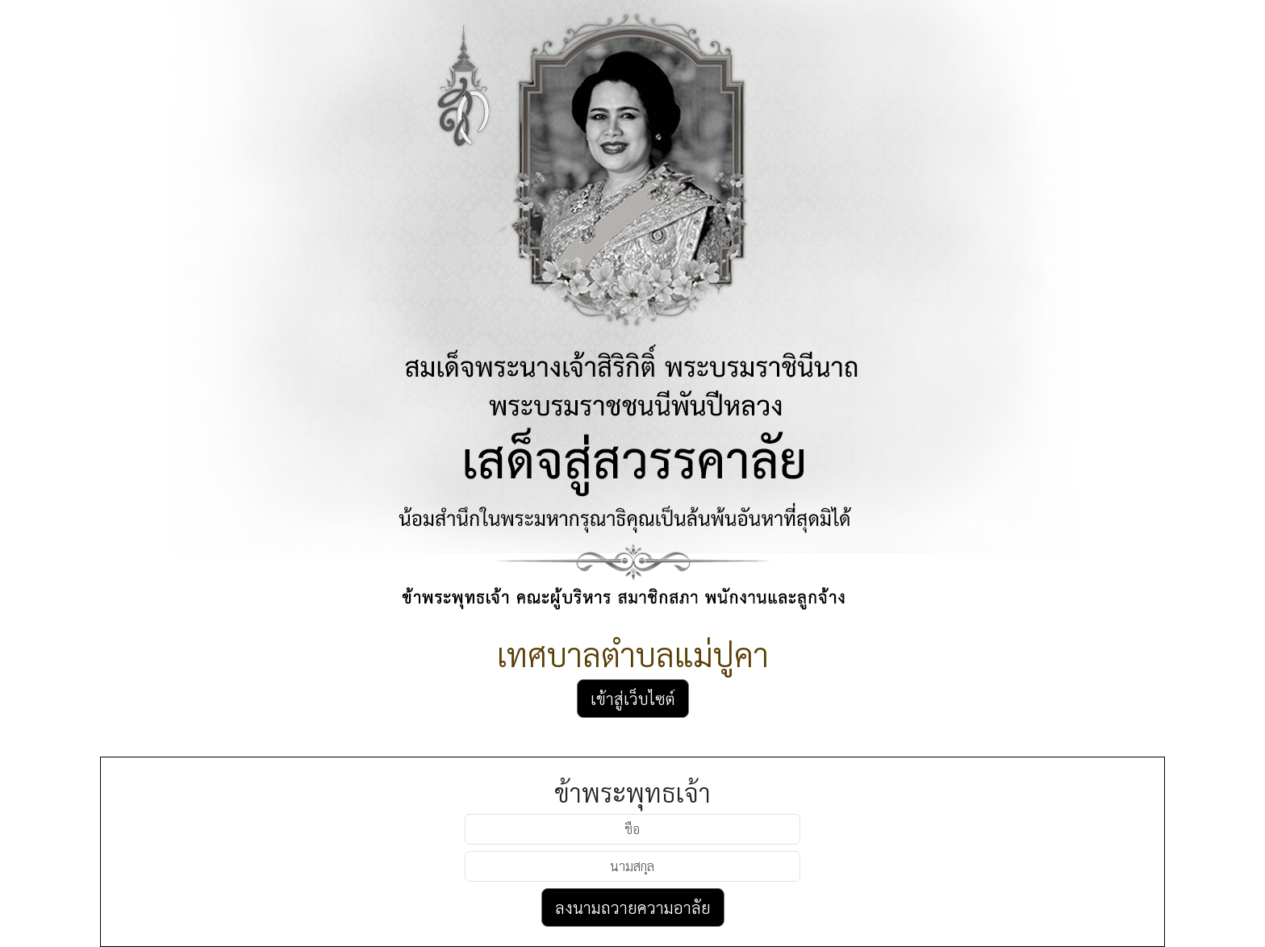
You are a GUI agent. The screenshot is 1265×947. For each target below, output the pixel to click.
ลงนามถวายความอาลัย (633, 907)
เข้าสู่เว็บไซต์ (633, 698)
